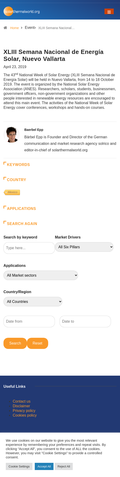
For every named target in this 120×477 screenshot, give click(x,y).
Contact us (21, 401)
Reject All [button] (63, 466)
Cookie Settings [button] (19, 466)
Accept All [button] (44, 466)
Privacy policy (24, 411)
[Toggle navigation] (109, 11)
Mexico (12, 192)
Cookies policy (25, 415)
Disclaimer (21, 406)
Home (14, 28)
